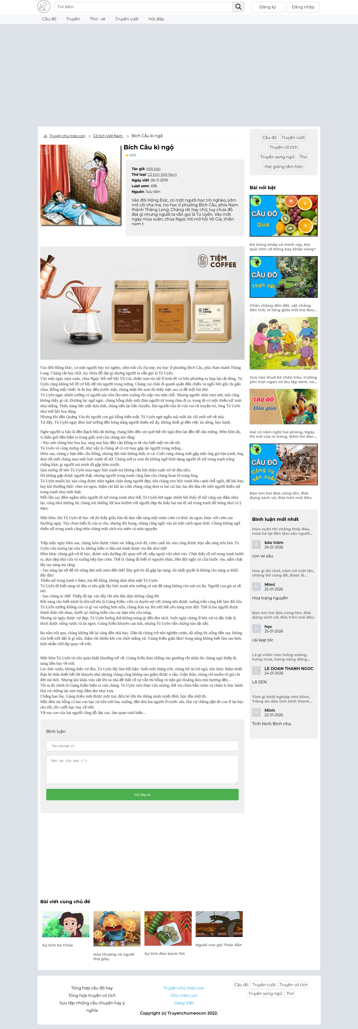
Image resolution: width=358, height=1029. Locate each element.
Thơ (303, 157)
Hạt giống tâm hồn (284, 166)
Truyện (73, 19)
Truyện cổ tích (284, 147)
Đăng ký (268, 7)
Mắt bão (153, 168)
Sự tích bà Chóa (57, 949)
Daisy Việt (184, 1007)
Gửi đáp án (142, 799)
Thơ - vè (97, 19)
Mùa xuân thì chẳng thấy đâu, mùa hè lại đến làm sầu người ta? (281, 531)
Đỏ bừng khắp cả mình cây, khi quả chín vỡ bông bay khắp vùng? (283, 246)
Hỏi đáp (156, 19)
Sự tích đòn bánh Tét (164, 958)
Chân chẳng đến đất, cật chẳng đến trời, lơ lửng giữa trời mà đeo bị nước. (282, 307)
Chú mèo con (184, 1000)
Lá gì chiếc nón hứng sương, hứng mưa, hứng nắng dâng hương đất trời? (279, 657)
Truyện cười (126, 19)
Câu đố (49, 19)
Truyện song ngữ (277, 157)
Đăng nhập (303, 7)
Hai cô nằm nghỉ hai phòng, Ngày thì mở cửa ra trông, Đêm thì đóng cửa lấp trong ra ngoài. (283, 434)
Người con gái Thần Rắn (219, 949)
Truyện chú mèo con (67, 136)
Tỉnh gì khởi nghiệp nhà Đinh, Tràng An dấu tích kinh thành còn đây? (281, 699)
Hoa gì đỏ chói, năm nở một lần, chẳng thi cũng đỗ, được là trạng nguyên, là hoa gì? (283, 573)
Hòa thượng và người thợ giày (113, 960)
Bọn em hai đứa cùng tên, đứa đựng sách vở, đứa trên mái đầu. (281, 495)
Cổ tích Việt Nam (162, 174)
